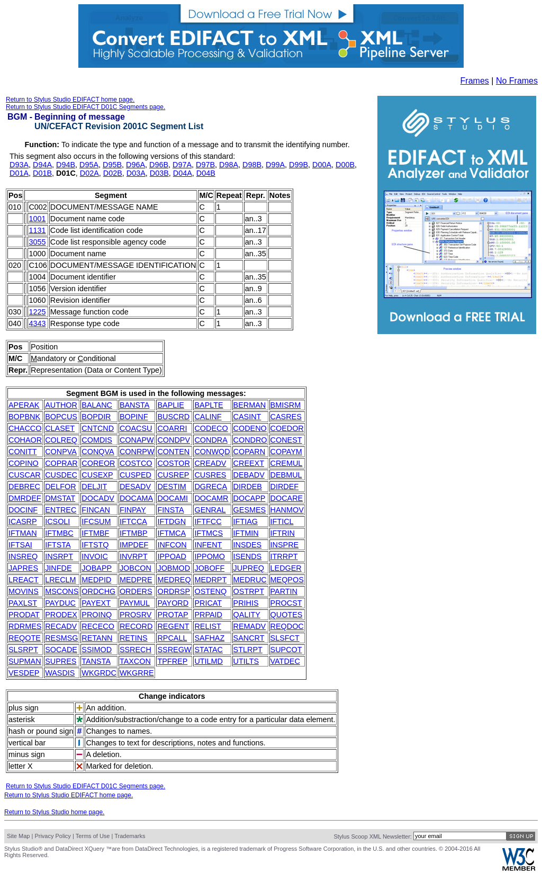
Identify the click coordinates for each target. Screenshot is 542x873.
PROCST (286, 603)
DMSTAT (60, 498)
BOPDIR (96, 416)
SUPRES (60, 661)
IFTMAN (22, 533)
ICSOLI (57, 521)
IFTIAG (245, 521)
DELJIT (94, 486)
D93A (19, 164)
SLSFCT (285, 638)
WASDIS (60, 673)
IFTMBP (134, 533)
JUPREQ (248, 568)
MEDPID (96, 579)
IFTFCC (207, 521)
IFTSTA (58, 545)
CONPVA (61, 451)
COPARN (249, 451)
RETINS (134, 638)
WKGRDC (99, 673)
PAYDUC (60, 603)
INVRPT (134, 556)
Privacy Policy (52, 836)
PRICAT (208, 603)
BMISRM (285, 405)
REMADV (249, 626)
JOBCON (135, 568)
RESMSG (61, 638)
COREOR (98, 463)
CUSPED (135, 475)
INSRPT (59, 556)
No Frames (517, 80)
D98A (228, 164)
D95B (112, 164)
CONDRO (250, 440)
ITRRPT (284, 556)
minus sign (26, 754)
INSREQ (23, 556)
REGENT (173, 626)
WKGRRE (137, 673)
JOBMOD (173, 568)
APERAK (23, 405)
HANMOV (287, 510)
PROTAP (172, 614)
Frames (474, 80)
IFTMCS (208, 533)
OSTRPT (248, 591)
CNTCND (98, 428)
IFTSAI (20, 545)
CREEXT (248, 463)
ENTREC (60, 510)
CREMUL (286, 463)
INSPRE (284, 545)
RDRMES (24, 626)
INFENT (208, 545)
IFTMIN (246, 533)
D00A (321, 164)
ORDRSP (173, 591)
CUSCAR (24, 475)
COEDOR (287, 428)
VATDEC (285, 661)
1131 (37, 230)
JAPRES (23, 568)
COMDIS (97, 440)
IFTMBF (95, 533)
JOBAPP (97, 568)
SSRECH (135, 649)
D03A (136, 173)
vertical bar (27, 743)
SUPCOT (286, 649)
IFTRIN (282, 533)
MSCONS (61, 591)
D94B (65, 164)
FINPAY (133, 510)
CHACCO (24, 428)
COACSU (136, 428)
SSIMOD (97, 649)
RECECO (98, 626)
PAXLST (22, 603)
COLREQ (61, 440)
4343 (37, 323)
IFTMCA (171, 533)
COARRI (172, 428)
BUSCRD (173, 416)
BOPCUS (61, 416)
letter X (20, 766)
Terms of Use (93, 836)
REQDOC (287, 626)
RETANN (97, 638)
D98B (251, 164)
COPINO (23, 463)
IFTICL (282, 521)
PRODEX (61, 614)
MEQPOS (287, 579)
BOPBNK (24, 416)
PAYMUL (135, 603)
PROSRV (136, 614)
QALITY (246, 614)
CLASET (60, 428)
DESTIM (171, 486)
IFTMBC (59, 533)
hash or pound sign (40, 731)
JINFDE (58, 568)
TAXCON (135, 661)
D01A (19, 173)
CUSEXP (97, 475)
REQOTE (24, 638)
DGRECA (210, 486)
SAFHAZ (209, 638)
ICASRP (22, 521)
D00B (345, 164)
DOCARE (286, 498)
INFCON (171, 545)
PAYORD (172, 603)
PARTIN (283, 591)
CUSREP (173, 475)
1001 (37, 218)
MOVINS (23, 591)
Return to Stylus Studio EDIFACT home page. (70, 99)
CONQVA (98, 451)
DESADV (135, 486)
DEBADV (249, 475)
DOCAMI (172, 498)
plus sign (23, 708)
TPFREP (172, 661)
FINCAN (96, 510)
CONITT (22, 451)
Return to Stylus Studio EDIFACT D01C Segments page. (85, 107)
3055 (37, 242)
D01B (42, 173)
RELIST (207, 626)
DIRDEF (284, 486)
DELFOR (60, 486)
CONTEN (173, 451)
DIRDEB (247, 486)
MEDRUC (250, 579)
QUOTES (286, 614)
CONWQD (212, 451)
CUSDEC (61, 475)
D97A (182, 164)
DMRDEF (24, 498)
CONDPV (173, 440)
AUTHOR (61, 405)
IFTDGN (171, 521)
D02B (112, 173)
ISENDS (247, 556)
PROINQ (97, 614)
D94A (42, 164)
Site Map (18, 836)
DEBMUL (286, 475)
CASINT (247, 416)
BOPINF (134, 416)
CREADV (210, 463)
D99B (298, 164)
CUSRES (210, 475)
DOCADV (98, 498)
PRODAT (24, 614)
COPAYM (286, 451)
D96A (135, 164)
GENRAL (209, 510)
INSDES (247, 545)
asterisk (21, 719)
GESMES (249, 510)
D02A (89, 173)
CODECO (211, 428)
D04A (182, 173)
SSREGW (174, 649)
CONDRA (210, 440)
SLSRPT (23, 649)
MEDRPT (210, 579)
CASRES (286, 416)
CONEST (286, 440)
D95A (88, 164)
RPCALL (172, 638)
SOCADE (61, 649)
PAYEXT (96, 603)
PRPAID (208, 614)
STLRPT (248, 649)
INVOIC (95, 556)
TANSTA (96, 661)
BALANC (97, 405)
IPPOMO (209, 556)
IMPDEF (134, 545)
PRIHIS (246, 603)
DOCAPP (249, 498)
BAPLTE (208, 405)
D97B (205, 164)
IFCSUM (96, 521)
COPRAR (61, 463)
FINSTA (170, 510)
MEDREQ (174, 579)
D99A (275, 164)
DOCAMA (136, 498)
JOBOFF (209, 568)
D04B (205, 173)
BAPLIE (170, 405)
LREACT (23, 579)
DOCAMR (211, 498)
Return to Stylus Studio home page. (54, 812)
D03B (159, 173)
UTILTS (246, 661)
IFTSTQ (95, 545)
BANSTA (135, 405)
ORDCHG (98, 591)
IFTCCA (133, 521)
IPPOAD (171, 556)
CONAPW (137, 440)
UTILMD (208, 661)
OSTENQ (210, 591)
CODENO (250, 428)
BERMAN (249, 405)
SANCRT (249, 638)
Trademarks (129, 836)
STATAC (208, 649)
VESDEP (23, 673)
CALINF (207, 416)
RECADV (61, 626)
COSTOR (173, 463)
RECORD (136, 626)
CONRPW (137, 451)
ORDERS (136, 591)
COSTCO (136, 463)
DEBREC (24, 486)
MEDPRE (136, 579)
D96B (158, 164)
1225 (37, 312)
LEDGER (286, 568)
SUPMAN (24, 661)
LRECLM (60, 579)
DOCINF (23, 510)
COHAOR (25, 440)
